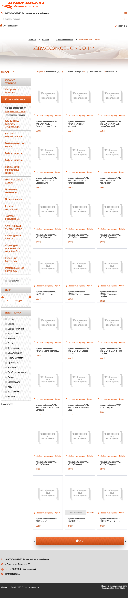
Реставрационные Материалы (14, 269)
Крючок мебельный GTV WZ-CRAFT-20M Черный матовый (47, 408)
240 (117, 72)
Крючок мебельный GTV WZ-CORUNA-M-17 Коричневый (110, 181)
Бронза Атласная (15, 334)
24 (104, 72)
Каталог (45, 40)
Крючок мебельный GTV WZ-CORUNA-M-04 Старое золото (46, 181)
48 (110, 72)
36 (107, 72)
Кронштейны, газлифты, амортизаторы (12, 124)
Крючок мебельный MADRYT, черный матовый (76, 124)
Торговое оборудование (12, 217)
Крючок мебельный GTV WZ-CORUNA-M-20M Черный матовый (110, 124)
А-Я (60, 72)
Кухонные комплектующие (13, 135)
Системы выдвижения (11, 207)
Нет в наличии (76, 513)
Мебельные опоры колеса (14, 145)
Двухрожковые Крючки (15, 112)
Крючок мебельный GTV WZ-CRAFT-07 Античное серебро (111, 351)
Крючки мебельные (64, 40)
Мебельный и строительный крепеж (12, 170)
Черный (11, 397)
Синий (10, 377)
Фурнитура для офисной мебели (13, 227)
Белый (10, 319)
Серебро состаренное (17, 372)
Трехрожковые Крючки (15, 115)
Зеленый (11, 339)
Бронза (11, 324)
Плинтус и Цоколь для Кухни (14, 181)
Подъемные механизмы (11, 191)
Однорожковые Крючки (15, 108)
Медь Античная (15, 353)
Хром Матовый (14, 392)
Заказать (90, 513)
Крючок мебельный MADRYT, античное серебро (109, 294)
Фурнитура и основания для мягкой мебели (12, 248)
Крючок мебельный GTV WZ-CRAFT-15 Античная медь (79, 408)
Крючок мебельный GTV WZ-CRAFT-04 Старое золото (78, 351)
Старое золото (14, 382)
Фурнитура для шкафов (13, 237)
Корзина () (123, 26)
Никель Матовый (15, 358)
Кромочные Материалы (11, 259)
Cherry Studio (120, 588)
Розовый (12, 368)
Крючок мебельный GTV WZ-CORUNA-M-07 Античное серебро (78, 181)
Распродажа (13, 281)
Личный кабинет (11, 26)
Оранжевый (13, 363)
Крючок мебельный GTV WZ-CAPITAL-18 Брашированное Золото (46, 124)
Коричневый (13, 348)
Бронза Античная (16, 329)
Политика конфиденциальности (114, 586)
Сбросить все (7, 404)
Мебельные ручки (14, 160)
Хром (10, 387)
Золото (11, 343)
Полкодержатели (13, 199)
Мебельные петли (14, 153)
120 (113, 72)
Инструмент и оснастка (12, 91)
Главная (32, 40)
